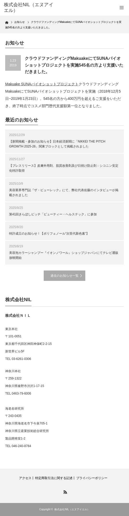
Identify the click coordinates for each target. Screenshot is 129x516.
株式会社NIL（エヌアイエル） (72, 509)
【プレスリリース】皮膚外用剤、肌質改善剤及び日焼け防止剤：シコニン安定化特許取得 (63, 168)
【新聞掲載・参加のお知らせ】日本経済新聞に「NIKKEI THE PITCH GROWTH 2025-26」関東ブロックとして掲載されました (57, 144)
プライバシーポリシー (91, 478)
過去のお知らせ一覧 (64, 276)
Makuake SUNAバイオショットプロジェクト (42, 84)
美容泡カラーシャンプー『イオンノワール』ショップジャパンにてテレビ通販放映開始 (63, 255)
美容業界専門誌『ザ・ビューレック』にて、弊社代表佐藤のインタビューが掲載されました (63, 192)
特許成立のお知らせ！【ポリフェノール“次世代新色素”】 (49, 233)
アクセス (25, 478)
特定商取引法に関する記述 (54, 478)
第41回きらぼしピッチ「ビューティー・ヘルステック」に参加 (53, 214)
